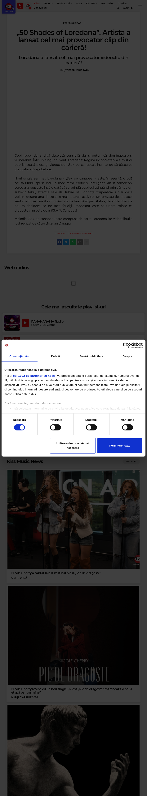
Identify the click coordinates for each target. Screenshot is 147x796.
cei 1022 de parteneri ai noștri (34, 375)
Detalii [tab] (55, 356)
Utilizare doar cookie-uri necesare (72, 445)
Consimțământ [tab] (19, 356)
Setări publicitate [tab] (91, 356)
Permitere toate (119, 445)
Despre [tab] (127, 356)
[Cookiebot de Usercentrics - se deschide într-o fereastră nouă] (126, 345)
